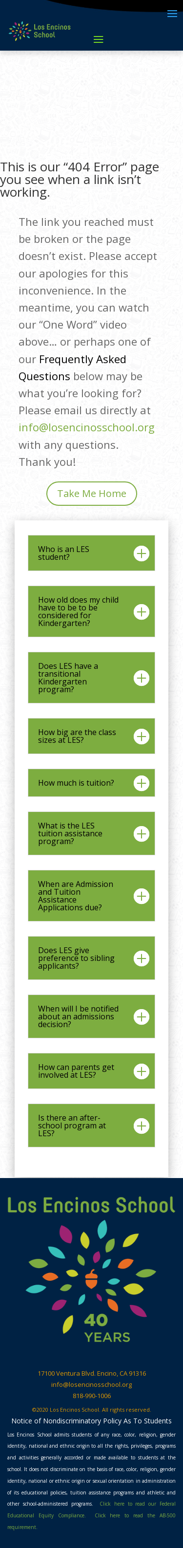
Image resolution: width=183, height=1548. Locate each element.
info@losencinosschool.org (87, 427)
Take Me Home (91, 493)
